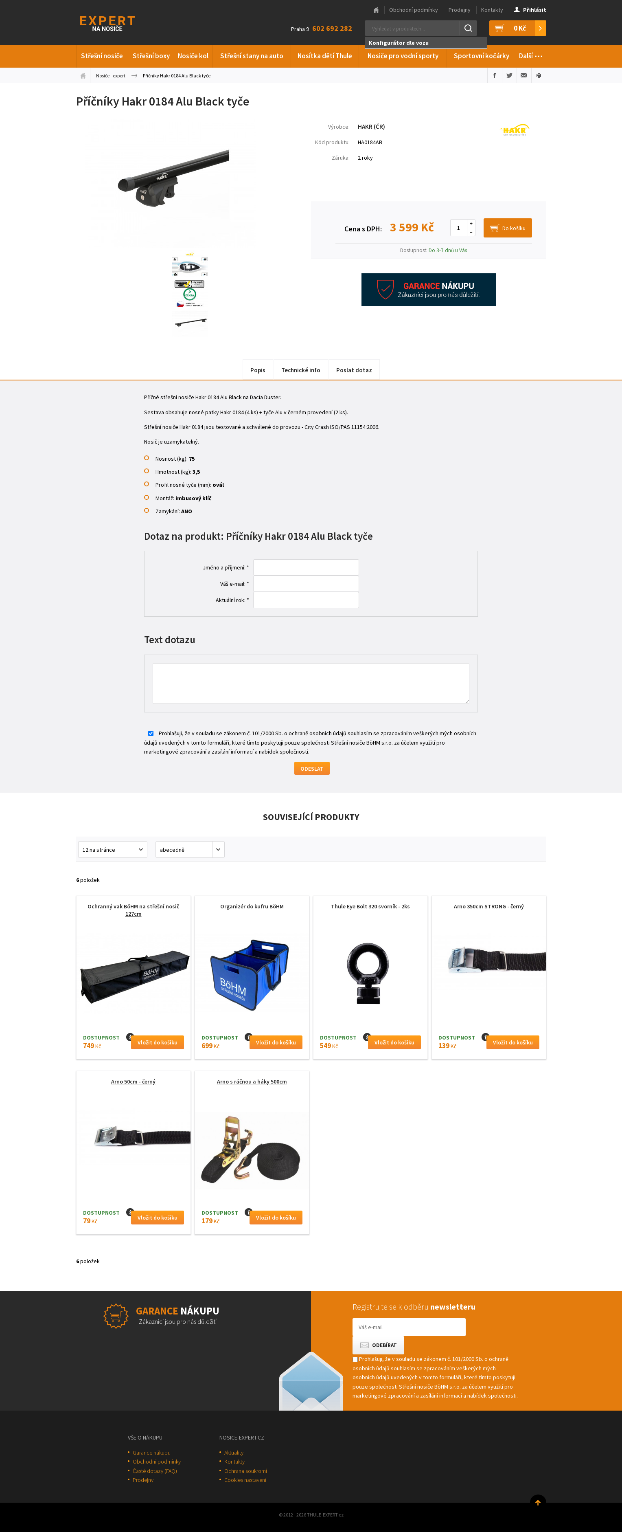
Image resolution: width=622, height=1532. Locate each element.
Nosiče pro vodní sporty (403, 55)
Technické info (300, 370)
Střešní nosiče (102, 55)
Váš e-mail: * (234, 583)
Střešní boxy (151, 55)
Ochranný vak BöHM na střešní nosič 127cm (133, 910)
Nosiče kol (193, 55)
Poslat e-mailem (524, 75)
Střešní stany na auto (251, 55)
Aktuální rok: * (232, 600)
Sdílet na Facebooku (495, 75)
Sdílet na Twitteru (509, 75)
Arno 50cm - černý (133, 1081)
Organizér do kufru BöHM (252, 906)
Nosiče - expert (110, 76)
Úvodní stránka (83, 75)
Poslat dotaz (354, 370)
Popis (257, 370)
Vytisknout (539, 75)
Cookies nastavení (245, 1480)
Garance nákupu (152, 1452)
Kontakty (492, 9)
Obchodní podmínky (413, 9)
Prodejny (460, 9)
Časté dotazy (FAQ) (155, 1471)
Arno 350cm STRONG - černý (489, 906)
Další (531, 54)
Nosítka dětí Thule (325, 55)
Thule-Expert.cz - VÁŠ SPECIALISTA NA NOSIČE (118, 22)
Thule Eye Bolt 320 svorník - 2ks (370, 906)
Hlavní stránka (376, 10)
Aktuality (233, 1452)
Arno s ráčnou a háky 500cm (252, 1081)
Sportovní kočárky (481, 55)
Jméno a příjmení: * (226, 567)
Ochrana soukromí (245, 1471)
